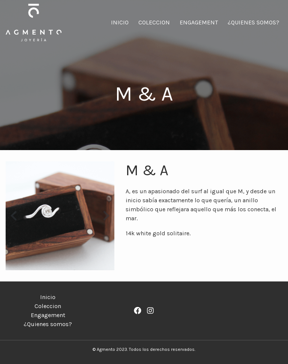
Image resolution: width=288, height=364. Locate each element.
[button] (14, 215)
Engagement (199, 22)
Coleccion (154, 22)
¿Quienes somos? (253, 22)
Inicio (120, 22)
